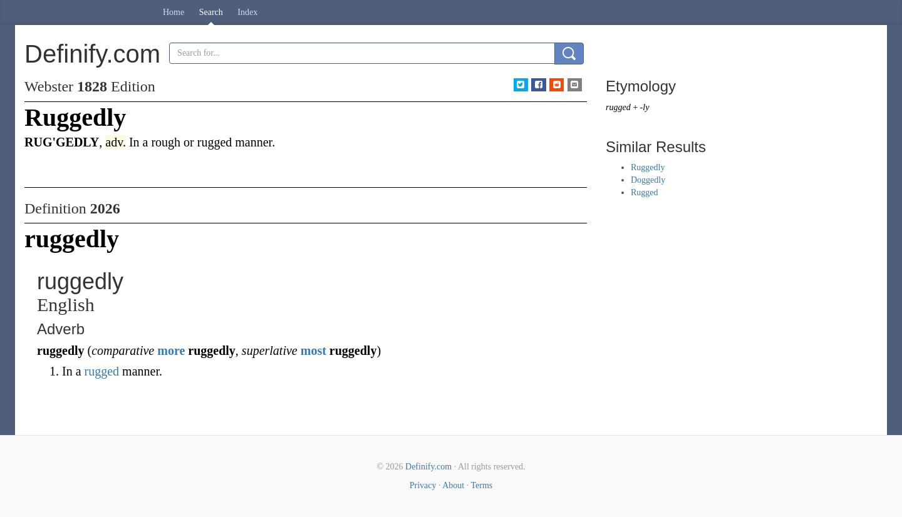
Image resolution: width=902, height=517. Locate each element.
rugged (102, 371)
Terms (481, 485)
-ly (645, 107)
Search (211, 12)
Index (247, 12)
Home (173, 12)
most (313, 350)
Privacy (423, 485)
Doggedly (648, 180)
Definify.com (428, 466)
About (453, 485)
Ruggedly (648, 167)
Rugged (644, 192)
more (171, 350)
